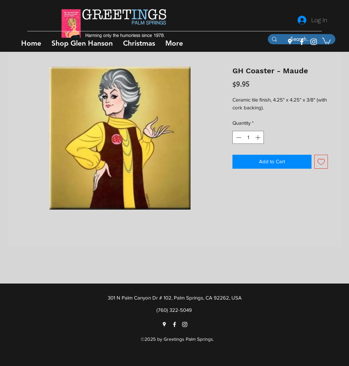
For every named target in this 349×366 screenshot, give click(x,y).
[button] (82, 43)
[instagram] (313, 41)
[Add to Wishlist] (321, 162)
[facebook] (302, 41)
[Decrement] (238, 137)
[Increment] (258, 137)
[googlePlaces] (290, 41)
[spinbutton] (248, 137)
